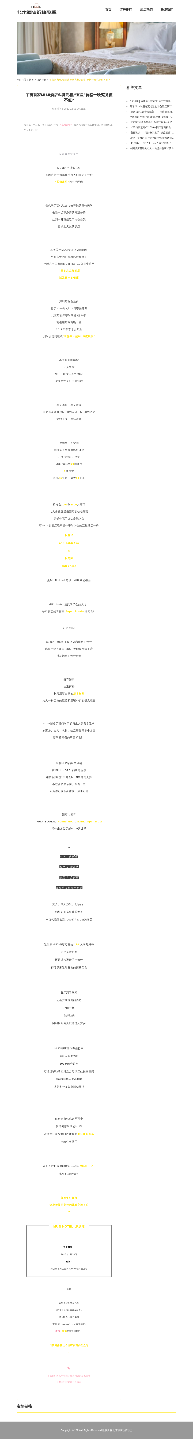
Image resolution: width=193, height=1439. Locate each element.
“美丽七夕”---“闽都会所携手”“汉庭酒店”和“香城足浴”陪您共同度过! (152, 132)
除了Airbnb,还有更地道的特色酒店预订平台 (152, 106)
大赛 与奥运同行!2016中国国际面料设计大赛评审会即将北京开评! (152, 127)
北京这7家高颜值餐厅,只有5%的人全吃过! (152, 122)
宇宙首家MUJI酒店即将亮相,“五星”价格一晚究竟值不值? (79, 79)
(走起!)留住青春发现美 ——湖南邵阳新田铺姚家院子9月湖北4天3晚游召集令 (152, 111)
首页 (108, 9)
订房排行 (125, 9)
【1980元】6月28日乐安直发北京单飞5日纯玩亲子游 (152, 143)
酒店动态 (146, 9)
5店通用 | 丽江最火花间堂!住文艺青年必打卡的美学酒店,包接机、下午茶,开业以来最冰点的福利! (152, 101)
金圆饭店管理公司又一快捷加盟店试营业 (152, 148)
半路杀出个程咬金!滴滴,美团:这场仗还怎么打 (152, 116)
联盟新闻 (167, 9)
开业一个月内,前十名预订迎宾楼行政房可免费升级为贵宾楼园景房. (152, 137)
